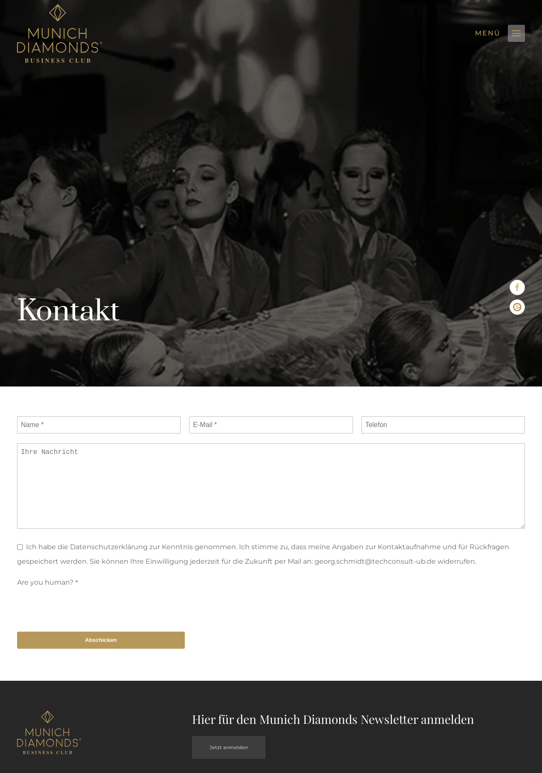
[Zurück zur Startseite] (59, 33)
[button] (516, 33)
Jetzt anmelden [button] (229, 747)
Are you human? (47, 582)
